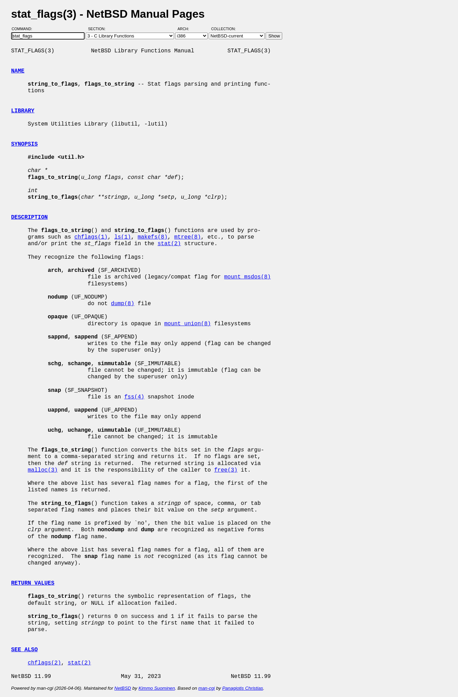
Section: (98, 29)
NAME (17, 71)
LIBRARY (22, 111)
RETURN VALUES (32, 583)
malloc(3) (43, 470)
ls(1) (122, 237)
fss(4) (134, 397)
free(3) (225, 470)
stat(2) (169, 244)
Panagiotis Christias (242, 688)
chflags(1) (90, 237)
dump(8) (122, 304)
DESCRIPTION (29, 217)
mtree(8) (187, 237)
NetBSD (122, 688)
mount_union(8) (187, 324)
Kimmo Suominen (156, 688)
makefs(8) (152, 237)
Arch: (186, 29)
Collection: (223, 29)
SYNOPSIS (24, 144)
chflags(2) (44, 663)
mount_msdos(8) (247, 277)
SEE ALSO (24, 650)
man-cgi (206, 688)
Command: (24, 29)
